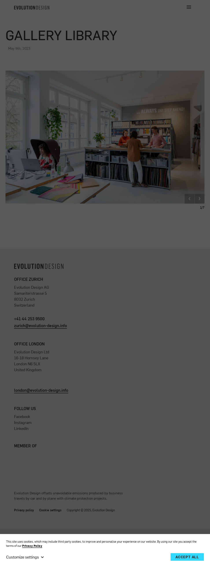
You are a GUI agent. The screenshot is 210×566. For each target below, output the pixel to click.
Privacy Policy (32, 545)
